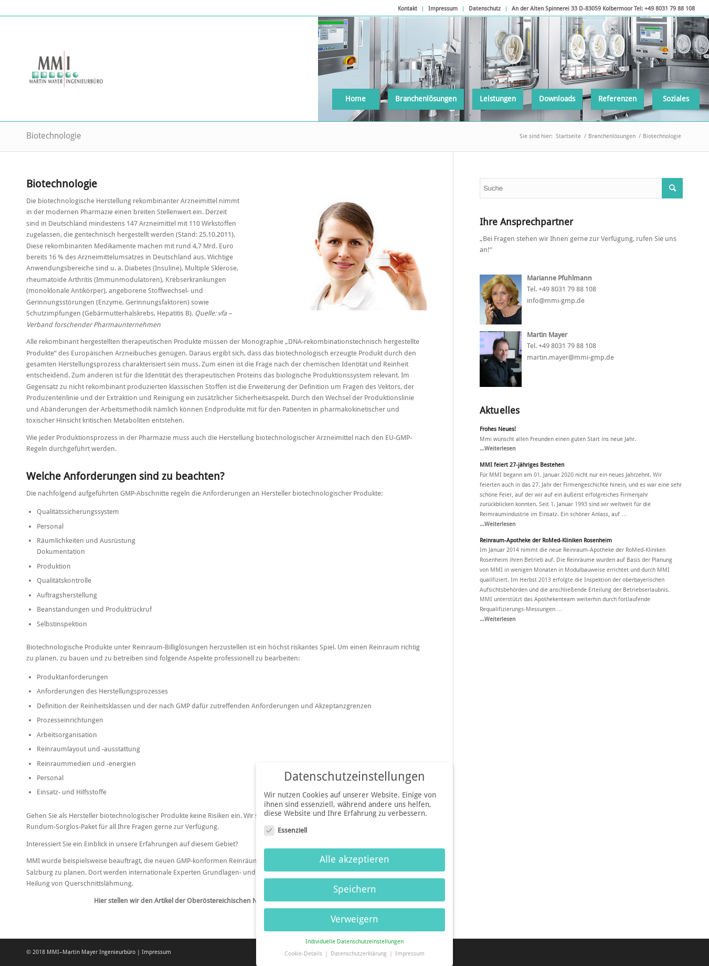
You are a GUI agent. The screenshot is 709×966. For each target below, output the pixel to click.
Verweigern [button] (354, 915)
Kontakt (407, 8)
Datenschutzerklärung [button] (359, 949)
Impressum (443, 8)
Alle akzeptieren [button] (354, 855)
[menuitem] (408, 9)
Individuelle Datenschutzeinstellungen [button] (354, 937)
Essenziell (285, 826)
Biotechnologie (53, 136)
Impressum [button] (410, 949)
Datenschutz (485, 8)
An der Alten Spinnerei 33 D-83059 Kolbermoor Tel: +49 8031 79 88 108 (603, 8)
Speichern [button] (354, 885)
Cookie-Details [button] (304, 949)
